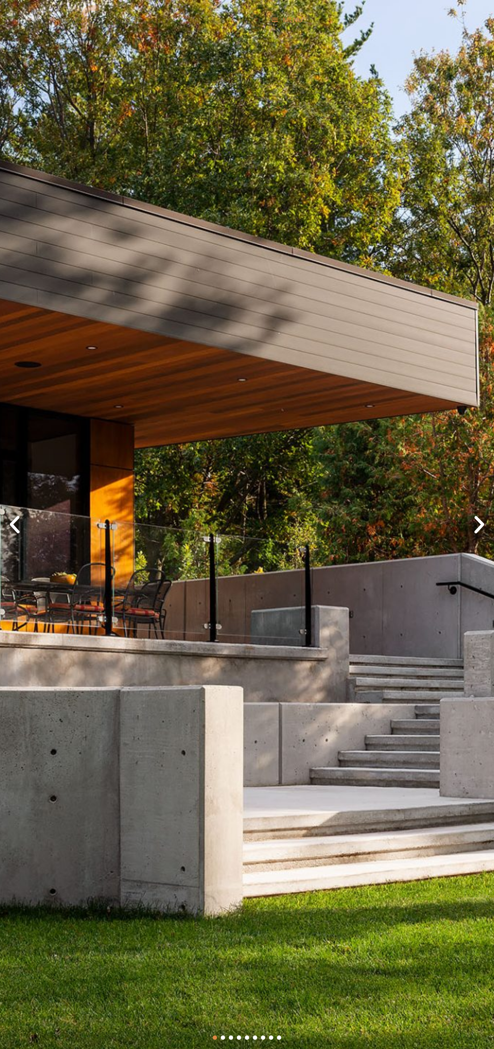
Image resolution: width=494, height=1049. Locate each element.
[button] (253, 20)
